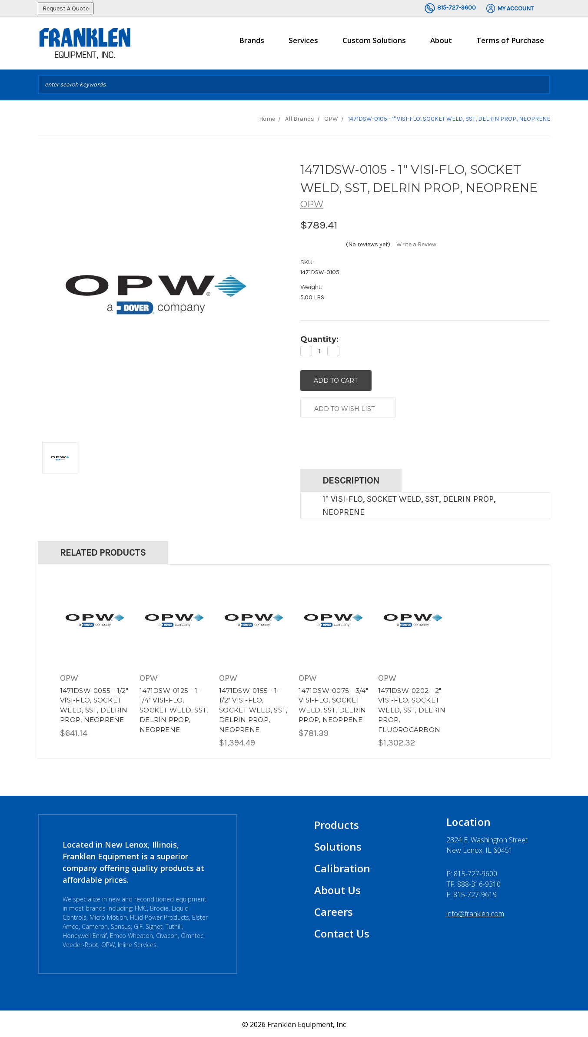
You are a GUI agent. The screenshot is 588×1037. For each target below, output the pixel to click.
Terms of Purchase (510, 40)
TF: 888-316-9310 (473, 883)
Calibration (342, 867)
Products (336, 823)
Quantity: (319, 339)
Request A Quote (66, 8)
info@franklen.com (475, 912)
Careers (333, 910)
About (441, 44)
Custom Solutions (374, 44)
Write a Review (416, 244)
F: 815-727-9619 (471, 893)
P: (471, 872)
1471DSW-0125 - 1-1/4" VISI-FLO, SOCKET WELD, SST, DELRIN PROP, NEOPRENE (174, 708)
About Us (337, 888)
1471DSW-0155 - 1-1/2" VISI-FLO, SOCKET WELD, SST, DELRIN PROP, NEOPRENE (253, 708)
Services (303, 44)
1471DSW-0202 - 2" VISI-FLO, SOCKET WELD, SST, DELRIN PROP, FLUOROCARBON (411, 708)
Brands (251, 44)
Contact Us (341, 932)
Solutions (338, 845)
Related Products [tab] (103, 551)
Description (350, 479)
